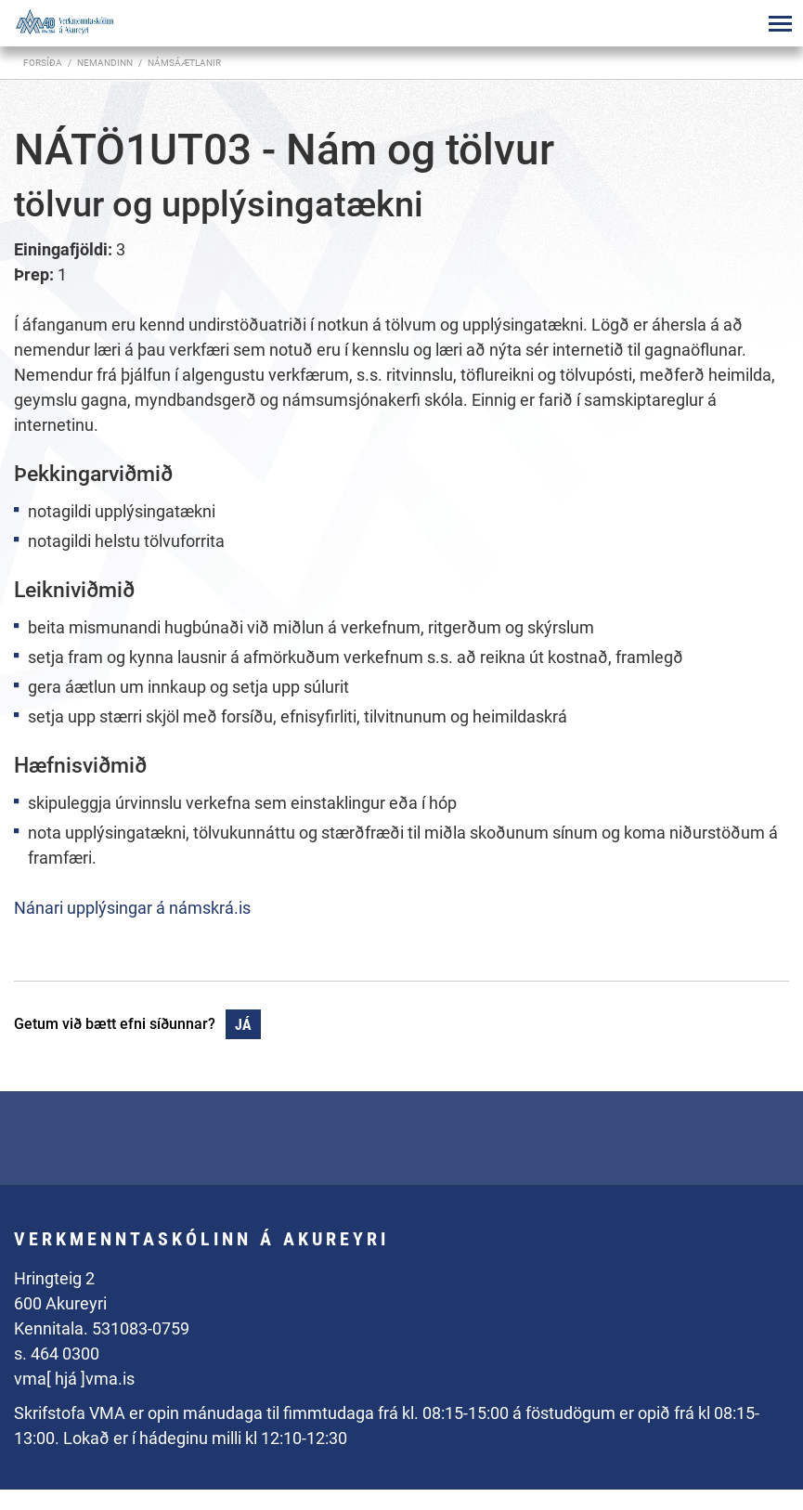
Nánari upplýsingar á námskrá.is (132, 908)
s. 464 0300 (56, 1353)
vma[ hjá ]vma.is (74, 1378)
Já (243, 1025)
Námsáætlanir (184, 63)
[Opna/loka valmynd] (780, 23)
